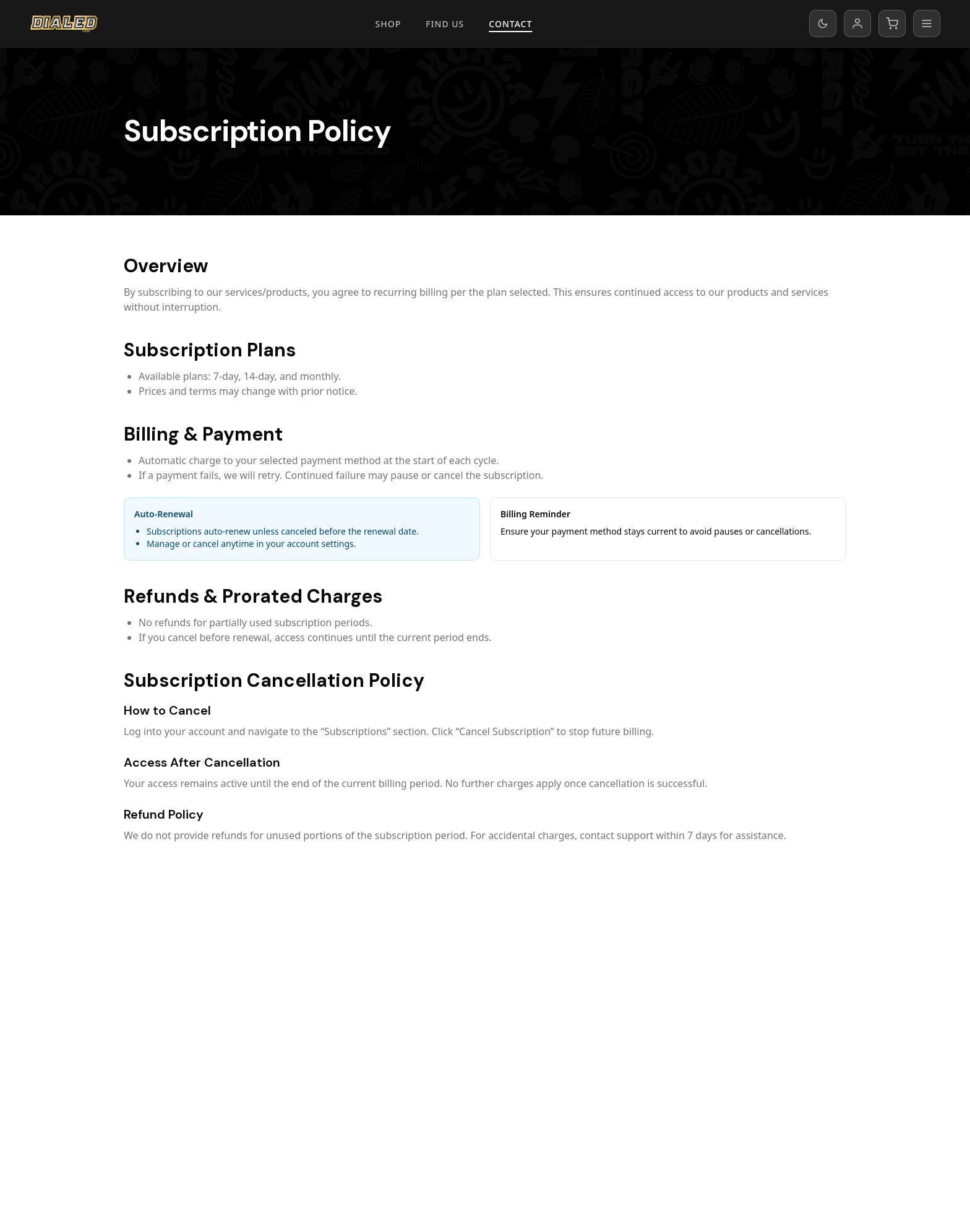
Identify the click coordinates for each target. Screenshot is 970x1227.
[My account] (857, 23)
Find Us (445, 24)
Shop (388, 24)
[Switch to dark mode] (822, 23)
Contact (510, 24)
